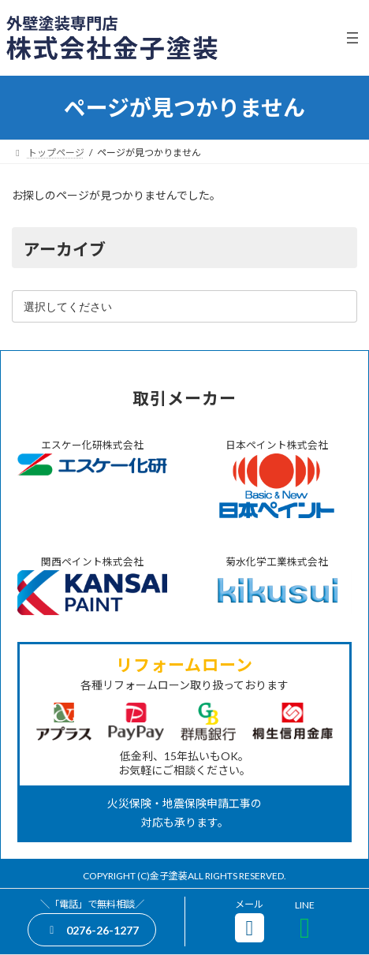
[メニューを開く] (352, 38)
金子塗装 (169, 876)
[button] (92, 929)
